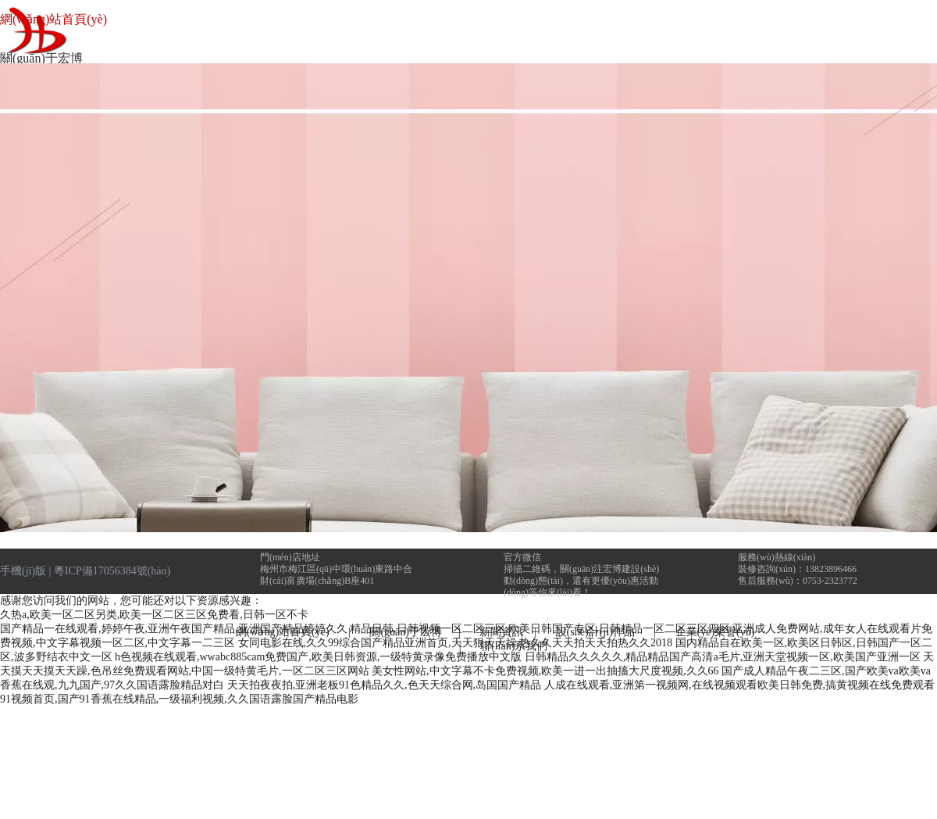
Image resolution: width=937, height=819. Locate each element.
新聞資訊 (501, 632)
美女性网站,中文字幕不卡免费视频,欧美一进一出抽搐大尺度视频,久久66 (545, 671)
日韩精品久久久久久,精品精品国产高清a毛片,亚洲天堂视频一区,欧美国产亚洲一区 (723, 657)
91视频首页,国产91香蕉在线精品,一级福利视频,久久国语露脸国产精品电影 (179, 699)
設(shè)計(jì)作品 (599, 632)
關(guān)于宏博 (405, 632)
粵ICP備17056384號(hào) (112, 571)
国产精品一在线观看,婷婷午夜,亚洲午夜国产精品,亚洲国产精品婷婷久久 (173, 629)
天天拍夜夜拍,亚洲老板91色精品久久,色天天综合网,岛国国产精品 (384, 685)
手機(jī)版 (23, 571)
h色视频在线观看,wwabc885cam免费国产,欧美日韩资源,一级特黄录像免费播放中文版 (318, 657)
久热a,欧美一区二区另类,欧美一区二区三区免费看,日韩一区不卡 (154, 615)
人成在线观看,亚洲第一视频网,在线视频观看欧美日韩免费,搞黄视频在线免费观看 (739, 685)
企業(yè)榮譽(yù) (715, 632)
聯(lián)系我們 (513, 646)
